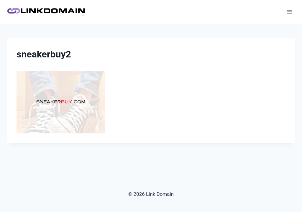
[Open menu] (289, 11)
